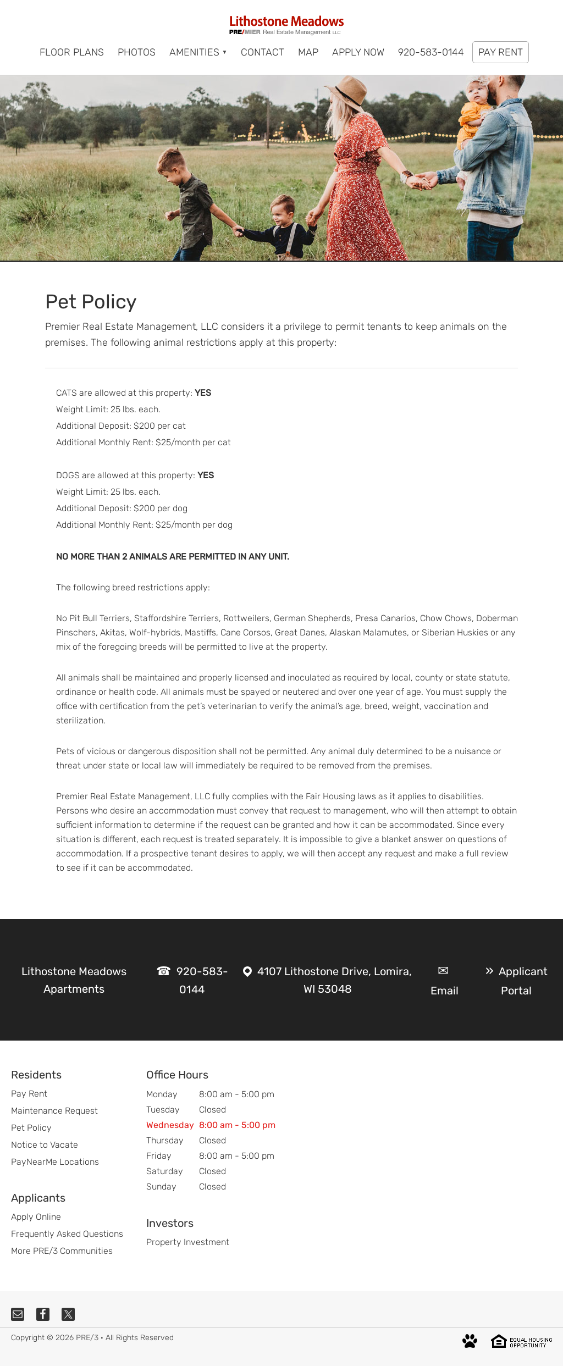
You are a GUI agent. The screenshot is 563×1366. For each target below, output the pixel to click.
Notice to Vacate (44, 1145)
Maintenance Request (54, 1110)
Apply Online (36, 1217)
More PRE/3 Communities (62, 1251)
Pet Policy (31, 1127)
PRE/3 (87, 1337)
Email (444, 990)
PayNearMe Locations (55, 1162)
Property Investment (187, 1242)
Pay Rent (29, 1093)
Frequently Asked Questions (67, 1234)
